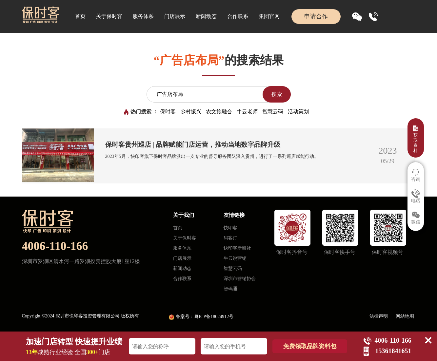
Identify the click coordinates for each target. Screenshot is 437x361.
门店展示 (174, 16)
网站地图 (405, 316)
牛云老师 (247, 111)
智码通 (230, 288)
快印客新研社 (237, 248)
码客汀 (230, 238)
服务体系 (143, 16)
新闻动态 (206, 16)
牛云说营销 (235, 258)
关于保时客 (109, 16)
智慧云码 (272, 111)
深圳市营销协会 (240, 278)
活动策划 (298, 111)
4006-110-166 (55, 246)
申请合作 (316, 16)
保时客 (168, 111)
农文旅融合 (219, 111)
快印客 (230, 227)
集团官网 (269, 16)
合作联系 (237, 16)
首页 (80, 16)
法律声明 (378, 316)
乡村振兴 (190, 111)
